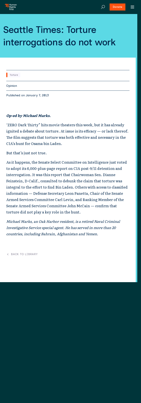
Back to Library (22, 254)
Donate (117, 7)
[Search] (102, 7)
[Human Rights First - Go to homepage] (11, 7)
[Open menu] (132, 7)
